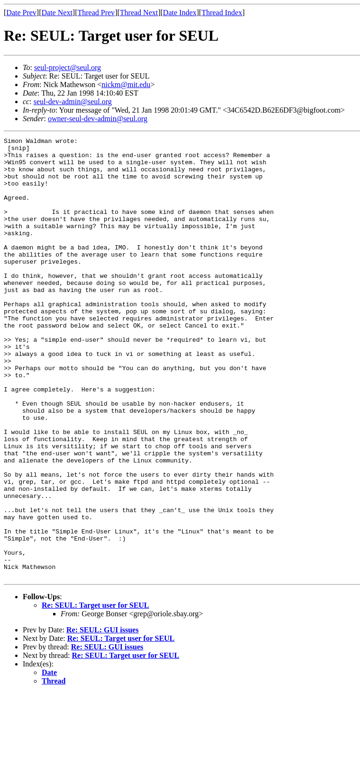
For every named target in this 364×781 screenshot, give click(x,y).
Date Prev (21, 13)
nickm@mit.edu (125, 84)
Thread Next (139, 13)
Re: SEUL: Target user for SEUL (95, 693)
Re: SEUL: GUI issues (102, 718)
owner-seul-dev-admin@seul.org (97, 119)
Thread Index (221, 13)
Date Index (180, 13)
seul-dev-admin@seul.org (73, 102)
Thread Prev (96, 13)
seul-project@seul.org (67, 67)
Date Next (57, 13)
